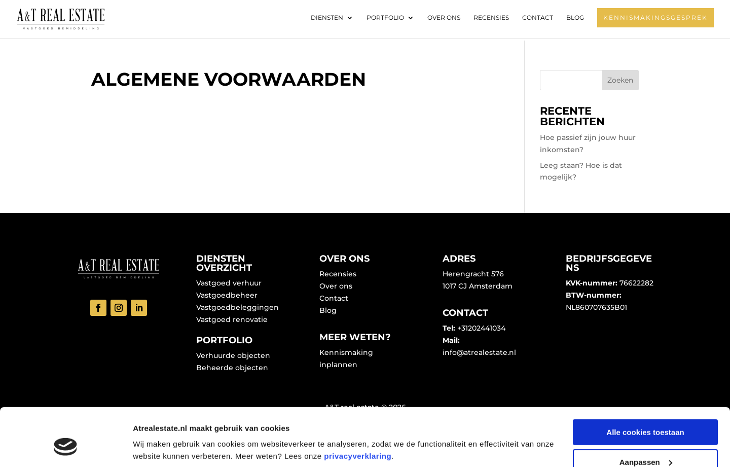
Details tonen (157, 434)
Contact (537, 17)
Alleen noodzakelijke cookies (645, 442)
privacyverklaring (357, 406)
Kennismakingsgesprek (655, 17)
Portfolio (385, 17)
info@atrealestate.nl (479, 352)
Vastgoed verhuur (229, 283)
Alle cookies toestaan (645, 382)
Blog (575, 17)
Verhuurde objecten (233, 355)
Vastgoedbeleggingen (237, 307)
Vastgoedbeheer (227, 295)
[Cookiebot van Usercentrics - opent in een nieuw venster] (65, 447)
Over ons (443, 17)
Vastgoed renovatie (232, 319)
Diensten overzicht (224, 263)
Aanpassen (645, 412)
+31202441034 (481, 328)
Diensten (327, 17)
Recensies (491, 17)
